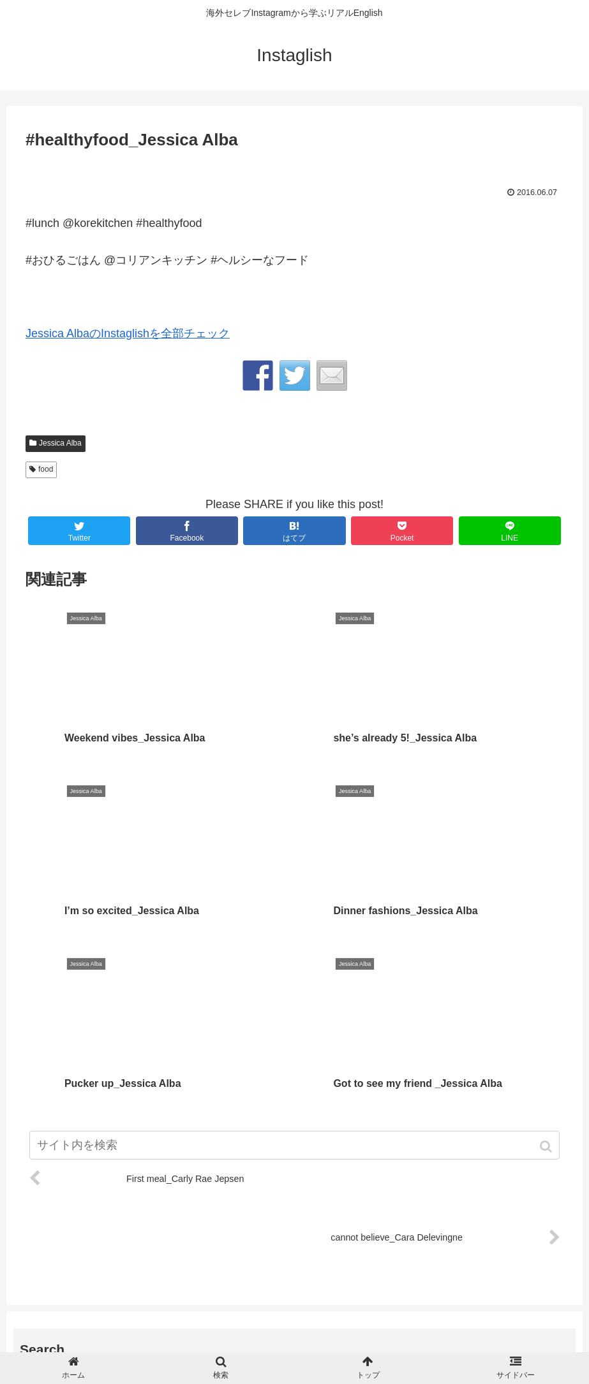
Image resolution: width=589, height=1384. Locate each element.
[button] (563, 1225)
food (45, 469)
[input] (294, 1224)
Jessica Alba (60, 443)
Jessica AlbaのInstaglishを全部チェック (128, 333)
